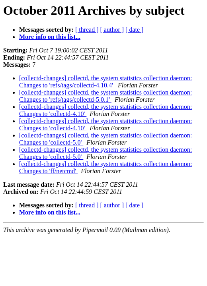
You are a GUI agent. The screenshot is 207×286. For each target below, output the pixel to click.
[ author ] (112, 29)
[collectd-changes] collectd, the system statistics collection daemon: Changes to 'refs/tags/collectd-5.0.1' (105, 96)
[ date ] (134, 29)
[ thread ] (87, 29)
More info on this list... (49, 36)
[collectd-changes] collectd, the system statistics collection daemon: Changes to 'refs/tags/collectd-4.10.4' (105, 82)
